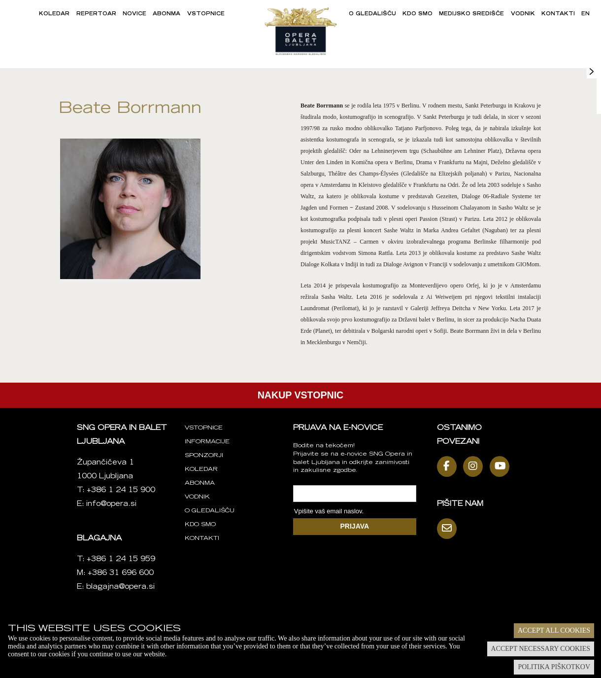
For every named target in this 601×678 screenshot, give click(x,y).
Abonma (166, 14)
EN (585, 14)
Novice (134, 14)
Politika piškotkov (554, 667)
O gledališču (372, 14)
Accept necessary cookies (540, 648)
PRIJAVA (354, 526)
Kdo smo (417, 14)
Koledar (54, 14)
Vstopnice (206, 14)
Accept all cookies (554, 630)
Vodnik (523, 14)
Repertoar (96, 14)
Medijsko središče (471, 14)
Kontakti (558, 14)
